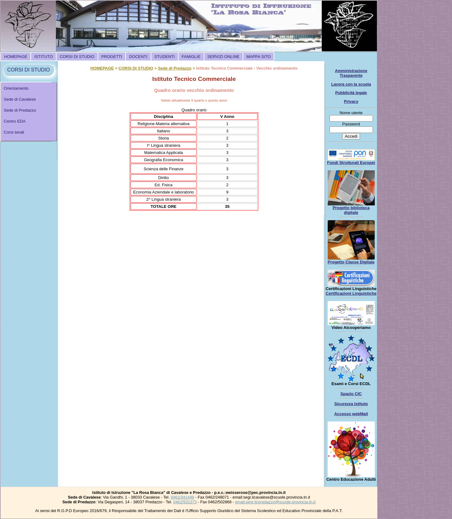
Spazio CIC (351, 393)
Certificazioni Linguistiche (351, 293)
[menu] (29, 111)
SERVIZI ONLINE (223, 56)
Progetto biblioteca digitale (351, 210)
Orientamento (16, 88)
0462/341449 (182, 497)
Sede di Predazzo (20, 110)
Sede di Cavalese (20, 99)
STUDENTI (164, 56)
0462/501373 (185, 502)
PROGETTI (111, 56)
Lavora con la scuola (351, 84)
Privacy (351, 101)
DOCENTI (138, 56)
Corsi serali (14, 132)
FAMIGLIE (191, 56)
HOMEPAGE (15, 56)
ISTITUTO (43, 56)
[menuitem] (16, 56)
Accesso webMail (351, 413)
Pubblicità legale (351, 92)
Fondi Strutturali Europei (351, 162)
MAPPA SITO (258, 56)
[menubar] (137, 56)
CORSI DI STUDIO (77, 56)
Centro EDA (14, 121)
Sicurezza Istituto (351, 403)
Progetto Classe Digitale (351, 262)
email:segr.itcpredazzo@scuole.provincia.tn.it (275, 502)
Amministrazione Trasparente (351, 73)
